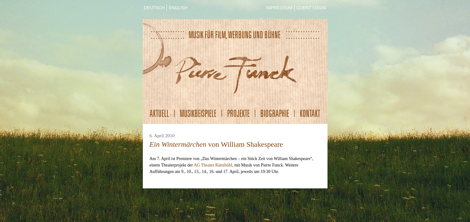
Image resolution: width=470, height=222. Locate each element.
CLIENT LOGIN (311, 7)
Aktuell (159, 113)
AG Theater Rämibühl (213, 165)
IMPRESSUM (279, 7)
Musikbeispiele (198, 113)
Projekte (238, 113)
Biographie (274, 113)
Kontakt (310, 113)
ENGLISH (178, 7)
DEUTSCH (154, 7)
